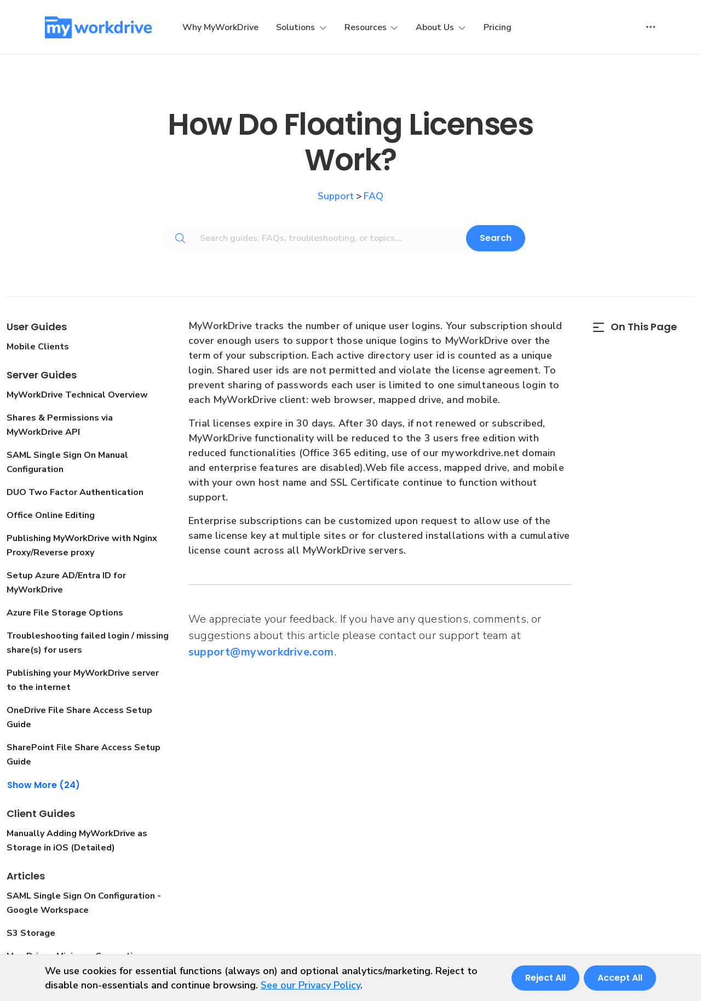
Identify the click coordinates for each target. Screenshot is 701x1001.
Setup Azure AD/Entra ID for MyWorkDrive (66, 582)
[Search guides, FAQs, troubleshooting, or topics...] (335, 238)
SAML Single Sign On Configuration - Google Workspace (84, 903)
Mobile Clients (38, 347)
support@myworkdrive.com (261, 652)
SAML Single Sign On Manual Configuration (67, 462)
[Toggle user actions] (650, 27)
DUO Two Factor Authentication (75, 492)
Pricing (498, 27)
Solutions (296, 27)
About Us (436, 27)
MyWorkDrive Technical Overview (77, 395)
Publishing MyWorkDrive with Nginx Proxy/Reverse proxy (82, 545)
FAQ (373, 196)
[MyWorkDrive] (98, 27)
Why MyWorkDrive (220, 27)
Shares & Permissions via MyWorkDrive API (60, 425)
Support (336, 196)
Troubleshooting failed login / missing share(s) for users (88, 643)
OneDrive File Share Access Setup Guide (79, 717)
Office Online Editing (51, 515)
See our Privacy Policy (310, 985)
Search (496, 238)
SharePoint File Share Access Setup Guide (83, 754)
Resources (366, 27)
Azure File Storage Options (65, 613)
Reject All (545, 977)
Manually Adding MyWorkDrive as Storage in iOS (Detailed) (77, 840)
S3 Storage (31, 933)
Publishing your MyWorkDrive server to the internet (83, 680)
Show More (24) (43, 785)
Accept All (619, 977)
